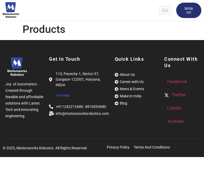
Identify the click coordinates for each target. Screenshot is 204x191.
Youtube (175, 121)
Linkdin (173, 108)
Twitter (175, 94)
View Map (63, 95)
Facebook (176, 81)
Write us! (188, 10)
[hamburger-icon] (165, 10)
